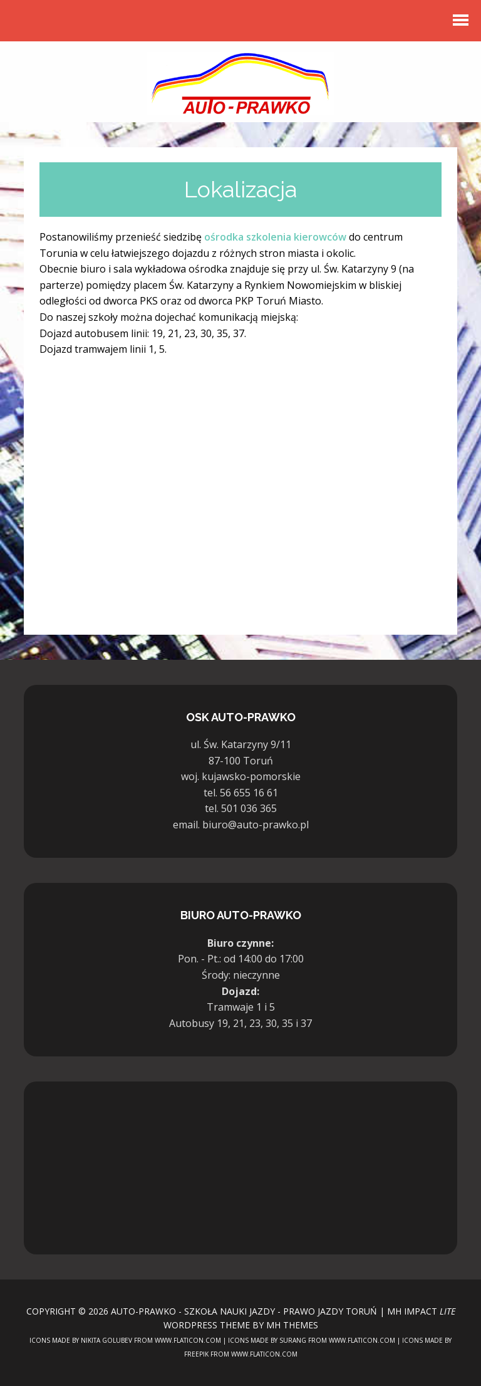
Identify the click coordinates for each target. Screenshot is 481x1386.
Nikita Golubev (106, 1340)
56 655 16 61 (249, 793)
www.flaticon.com (188, 1340)
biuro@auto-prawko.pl (255, 824)
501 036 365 (249, 808)
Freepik (196, 1354)
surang (292, 1340)
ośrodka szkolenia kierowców (275, 237)
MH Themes (292, 1325)
